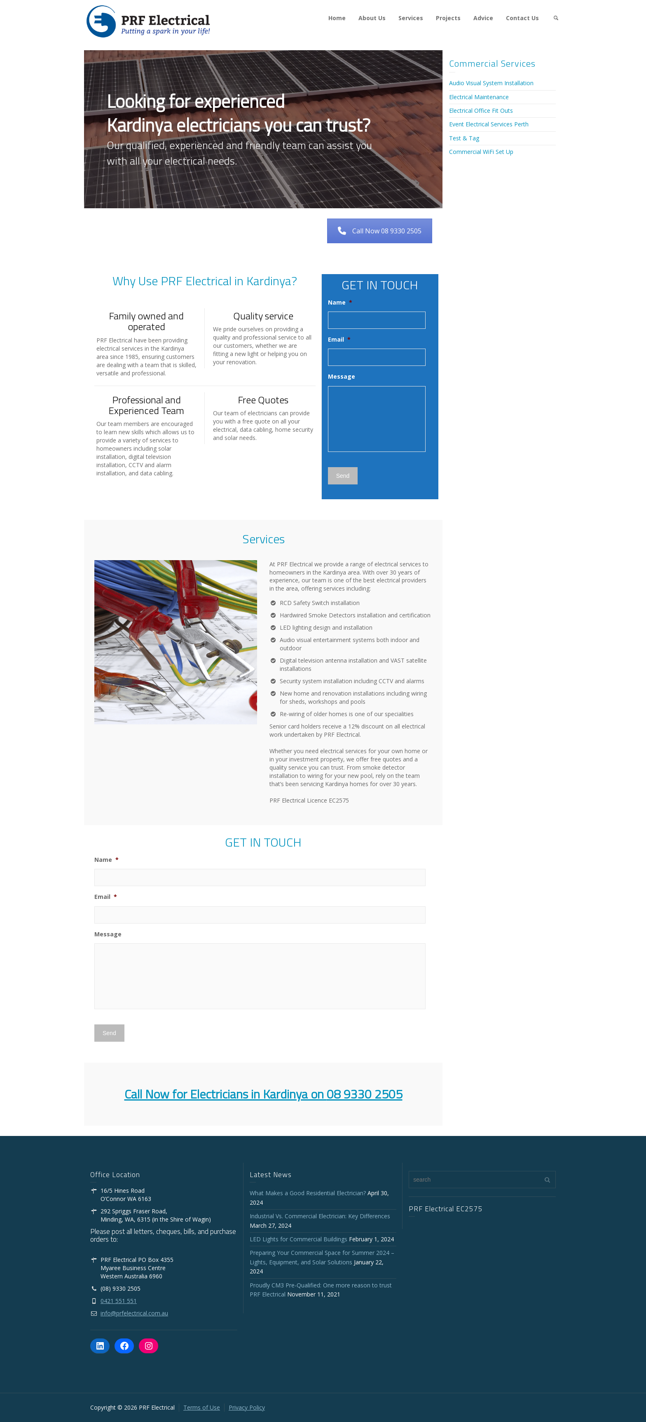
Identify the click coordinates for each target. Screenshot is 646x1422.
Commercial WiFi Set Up (481, 152)
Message (341, 376)
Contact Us (522, 18)
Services (410, 18)
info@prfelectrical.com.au (134, 1313)
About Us (372, 18)
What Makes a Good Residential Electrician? (308, 1193)
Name (340, 302)
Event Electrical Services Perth (489, 124)
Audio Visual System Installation (491, 83)
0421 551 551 (119, 1301)
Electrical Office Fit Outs (481, 110)
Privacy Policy (247, 1407)
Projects (448, 18)
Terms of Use (201, 1407)
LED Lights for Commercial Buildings (298, 1239)
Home (337, 18)
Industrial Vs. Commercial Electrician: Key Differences (321, 1216)
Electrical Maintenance (479, 97)
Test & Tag (464, 138)
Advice (483, 18)
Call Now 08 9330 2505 (379, 230)
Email (339, 339)
